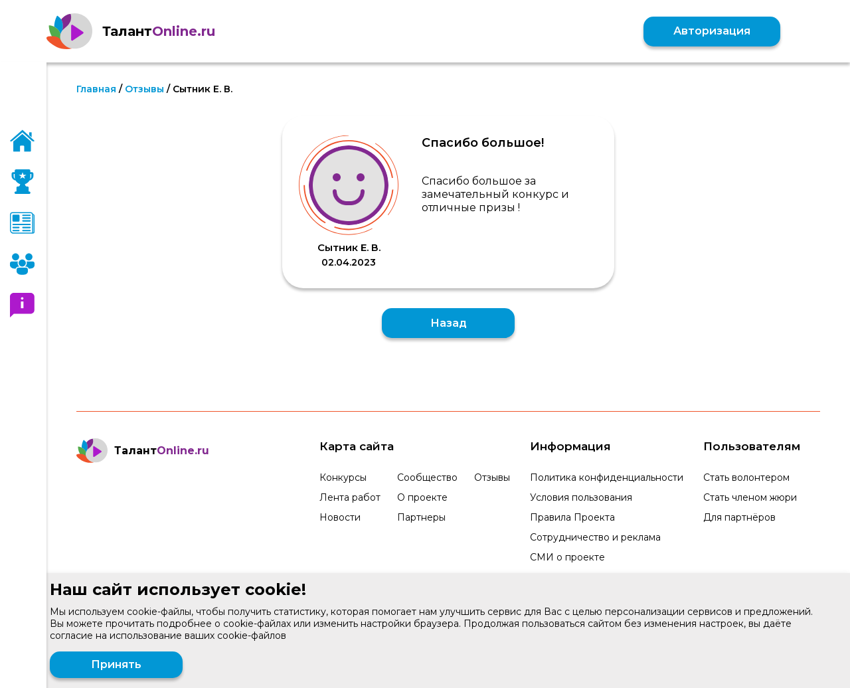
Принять (116, 664)
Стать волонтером (746, 477)
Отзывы (144, 89)
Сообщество (427, 477)
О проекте (422, 497)
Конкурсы (343, 477)
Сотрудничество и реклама (595, 537)
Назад (448, 323)
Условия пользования (581, 497)
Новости (340, 517)
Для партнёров (739, 517)
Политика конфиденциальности (606, 477)
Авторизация (711, 31)
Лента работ (350, 497)
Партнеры (421, 517)
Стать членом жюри (750, 497)
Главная (96, 89)
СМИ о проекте (567, 557)
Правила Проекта (572, 517)
